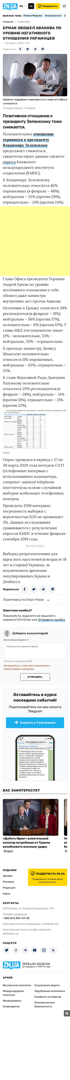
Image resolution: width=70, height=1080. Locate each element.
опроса (9, 161)
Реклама (8, 881)
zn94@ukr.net (50, 924)
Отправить (35, 677)
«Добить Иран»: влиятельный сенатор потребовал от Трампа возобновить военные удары (26, 842)
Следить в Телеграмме (35, 723)
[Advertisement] (35, 241)
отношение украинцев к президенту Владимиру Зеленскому (28, 139)
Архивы (8, 875)
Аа (31, 6)
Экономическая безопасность (44, 1004)
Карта (6, 893)
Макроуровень (12, 1000)
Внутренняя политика (17, 985)
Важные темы (12, 15)
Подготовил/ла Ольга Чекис (23, 599)
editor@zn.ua (10, 933)
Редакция (9, 887)
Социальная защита (47, 985)
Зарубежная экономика (49, 991)
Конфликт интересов (47, 996)
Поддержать (47, 6)
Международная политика (13, 993)
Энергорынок (11, 1006)
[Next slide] (64, 15)
